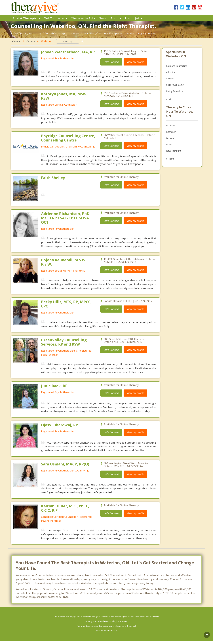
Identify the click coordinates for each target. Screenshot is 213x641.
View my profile (135, 62)
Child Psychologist (175, 84)
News (103, 18)
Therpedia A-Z (83, 18)
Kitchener (171, 131)
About (116, 18)
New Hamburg (173, 150)
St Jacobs (170, 125)
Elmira (169, 144)
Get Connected (55, 18)
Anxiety (169, 78)
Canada (16, 41)
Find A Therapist (26, 18)
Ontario (30, 41)
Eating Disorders (174, 91)
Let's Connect (111, 62)
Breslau (170, 138)
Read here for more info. (106, 630)
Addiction (170, 72)
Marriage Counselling (176, 65)
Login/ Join (133, 18)
